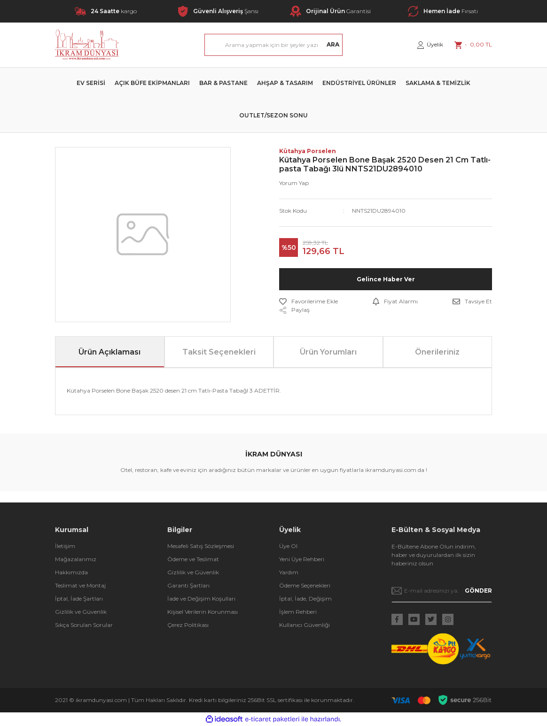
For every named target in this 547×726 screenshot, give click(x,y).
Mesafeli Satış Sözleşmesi (200, 545)
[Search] (273, 45)
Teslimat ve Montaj (80, 585)
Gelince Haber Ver (386, 279)
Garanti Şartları (188, 585)
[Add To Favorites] (308, 301)
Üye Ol (288, 545)
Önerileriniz (437, 352)
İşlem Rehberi (298, 611)
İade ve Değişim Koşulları (201, 598)
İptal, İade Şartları (79, 598)
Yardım (288, 572)
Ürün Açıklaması (109, 352)
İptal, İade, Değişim (305, 598)
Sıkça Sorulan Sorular (84, 624)
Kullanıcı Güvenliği (304, 624)
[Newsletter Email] (441, 590)
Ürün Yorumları (328, 352)
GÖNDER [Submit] (478, 590)
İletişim (65, 545)
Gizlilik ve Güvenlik (81, 611)
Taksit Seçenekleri (219, 352)
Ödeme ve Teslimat (193, 559)
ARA (333, 44)
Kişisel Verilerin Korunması (202, 611)
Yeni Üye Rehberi (301, 559)
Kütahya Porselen (307, 150)
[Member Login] (430, 44)
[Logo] (86, 45)
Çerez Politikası (188, 624)
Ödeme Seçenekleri (304, 585)
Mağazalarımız (75, 559)
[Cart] (473, 44)
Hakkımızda (71, 572)
